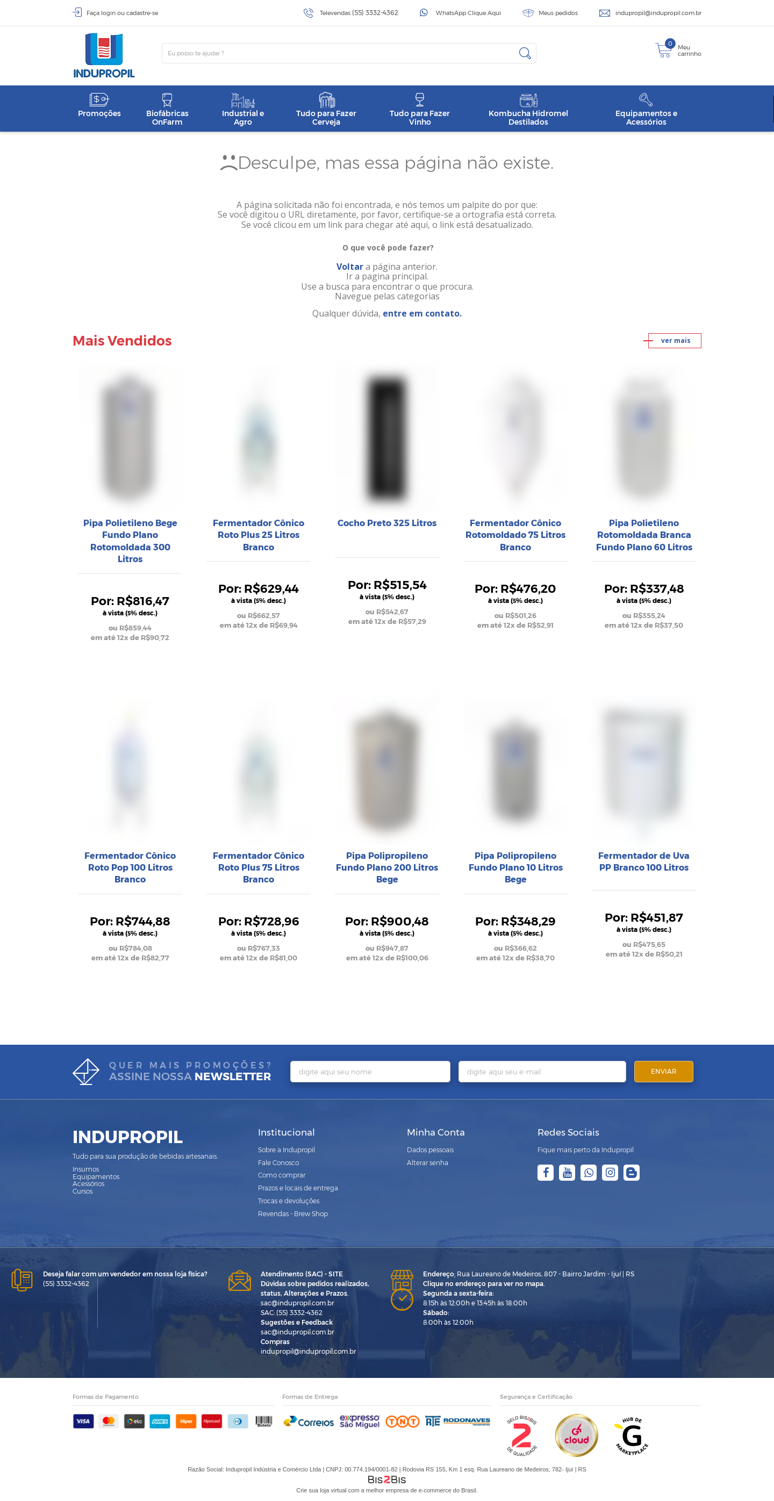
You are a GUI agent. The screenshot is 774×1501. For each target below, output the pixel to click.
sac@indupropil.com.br (297, 1303)
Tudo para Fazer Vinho (420, 109)
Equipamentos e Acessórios (646, 109)
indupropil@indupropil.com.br (658, 13)
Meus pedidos (558, 13)
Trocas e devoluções (288, 1201)
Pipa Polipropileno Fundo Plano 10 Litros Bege (516, 868)
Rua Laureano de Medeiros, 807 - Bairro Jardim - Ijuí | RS (528, 1274)
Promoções (99, 105)
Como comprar (281, 1175)
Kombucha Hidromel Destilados (528, 109)
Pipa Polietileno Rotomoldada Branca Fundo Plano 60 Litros (644, 535)
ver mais (676, 340)
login (108, 13)
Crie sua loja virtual (321, 1490)
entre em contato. (422, 313)
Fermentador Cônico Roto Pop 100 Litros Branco (130, 868)
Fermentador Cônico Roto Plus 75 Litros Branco (258, 868)
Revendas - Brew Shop (293, 1214)
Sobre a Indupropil (286, 1150)
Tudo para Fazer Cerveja (326, 109)
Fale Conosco (278, 1163)
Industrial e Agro (243, 109)
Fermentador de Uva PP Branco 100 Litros (644, 862)
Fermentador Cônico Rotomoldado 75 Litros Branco (515, 535)
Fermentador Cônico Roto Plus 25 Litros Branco (258, 535)
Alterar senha (427, 1163)
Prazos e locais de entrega (298, 1188)
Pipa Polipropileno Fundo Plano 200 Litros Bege (387, 868)
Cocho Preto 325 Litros (387, 523)
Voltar (349, 266)
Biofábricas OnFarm (167, 109)
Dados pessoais (430, 1150)
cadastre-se (142, 13)
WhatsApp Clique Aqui (468, 13)
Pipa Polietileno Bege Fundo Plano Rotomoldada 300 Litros (130, 541)
